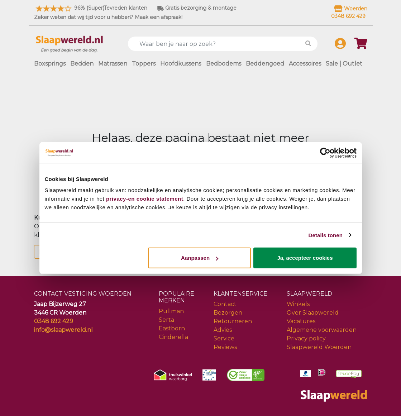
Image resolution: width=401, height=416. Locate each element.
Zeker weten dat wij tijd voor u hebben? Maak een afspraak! (108, 17)
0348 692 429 (53, 321)
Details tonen (326, 235)
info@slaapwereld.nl (63, 329)
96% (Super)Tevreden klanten (90, 8)
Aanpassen (199, 258)
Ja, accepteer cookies (305, 258)
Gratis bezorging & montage (197, 8)
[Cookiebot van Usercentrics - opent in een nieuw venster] (325, 152)
